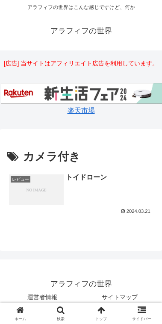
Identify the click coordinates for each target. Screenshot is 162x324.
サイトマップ (120, 297)
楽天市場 (81, 110)
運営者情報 (42, 297)
